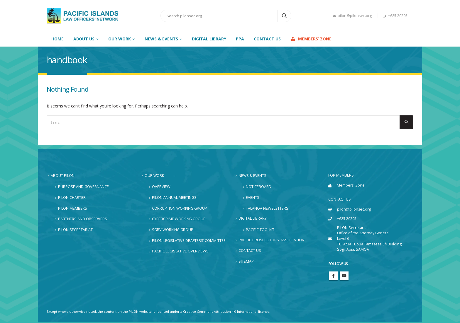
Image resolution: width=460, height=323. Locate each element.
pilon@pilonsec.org (352, 15)
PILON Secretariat (75, 229)
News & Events (253, 175)
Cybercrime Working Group (179, 219)
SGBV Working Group (172, 229)
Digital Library (209, 39)
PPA (240, 39)
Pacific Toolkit (260, 229)
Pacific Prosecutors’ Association (272, 239)
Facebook (333, 276)
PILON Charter (72, 197)
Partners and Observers (82, 219)
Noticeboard (258, 186)
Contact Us (267, 39)
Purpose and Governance (83, 186)
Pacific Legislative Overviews (180, 251)
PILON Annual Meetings (174, 197)
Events (252, 197)
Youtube (344, 276)
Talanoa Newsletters (267, 208)
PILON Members (72, 208)
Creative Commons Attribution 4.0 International (221, 312)
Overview (161, 186)
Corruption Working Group (179, 208)
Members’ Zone (311, 39)
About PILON (63, 175)
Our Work (154, 175)
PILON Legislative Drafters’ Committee (189, 240)
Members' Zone (351, 185)
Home (57, 39)
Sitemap (246, 261)
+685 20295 (395, 15)
